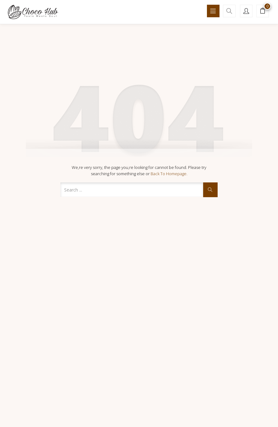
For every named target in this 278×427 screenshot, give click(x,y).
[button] (262, 11)
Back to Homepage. (169, 173)
